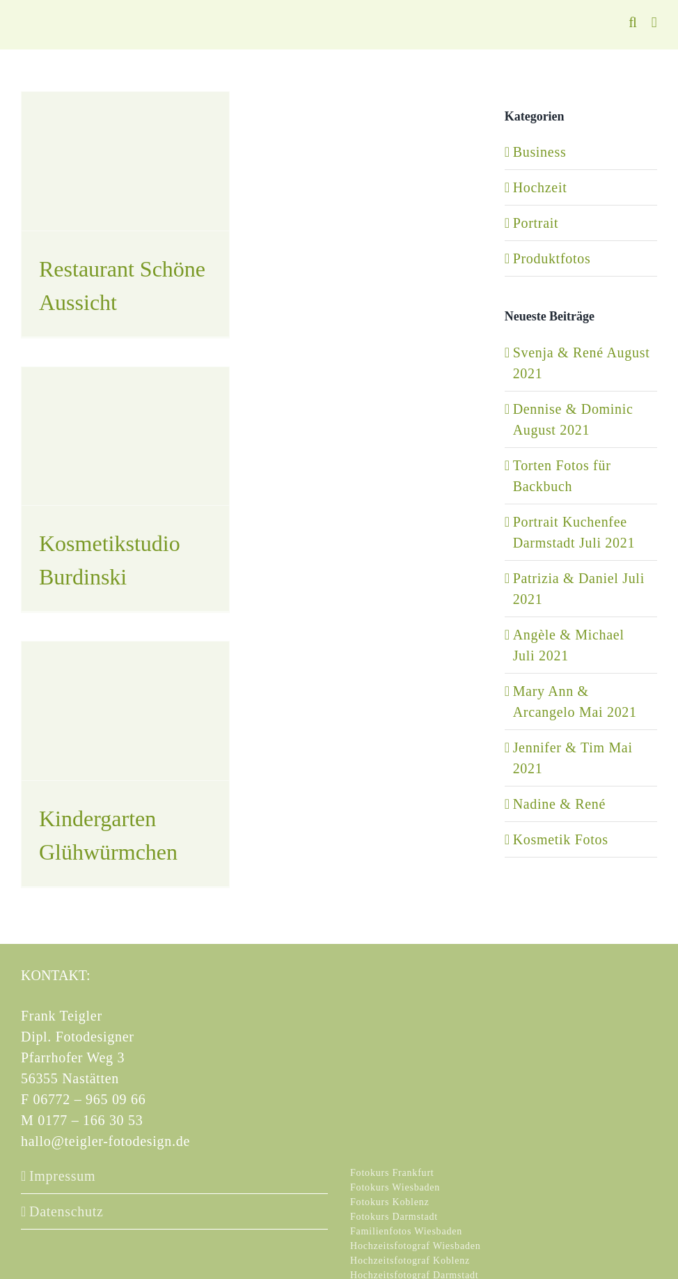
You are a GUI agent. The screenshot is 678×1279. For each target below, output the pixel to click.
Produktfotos (552, 258)
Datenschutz (66, 1211)
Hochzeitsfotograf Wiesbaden (415, 1246)
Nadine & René (559, 804)
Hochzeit (540, 187)
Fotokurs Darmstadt (394, 1216)
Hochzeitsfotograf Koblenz (410, 1260)
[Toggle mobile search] (633, 22)
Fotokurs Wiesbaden (395, 1187)
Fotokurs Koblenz (389, 1202)
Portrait (536, 223)
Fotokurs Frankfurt (392, 1173)
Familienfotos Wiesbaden (406, 1231)
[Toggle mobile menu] (654, 22)
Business (540, 152)
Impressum (62, 1176)
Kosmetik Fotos (560, 839)
